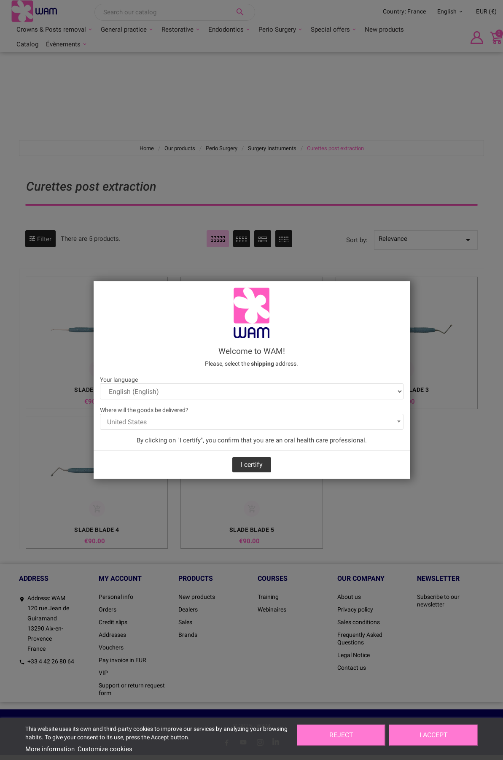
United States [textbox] (127, 422)
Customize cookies (105, 749)
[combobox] (251, 422)
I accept (434, 735)
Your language (119, 379)
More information (50, 749)
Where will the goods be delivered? (144, 410)
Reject (341, 735)
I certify (252, 465)
